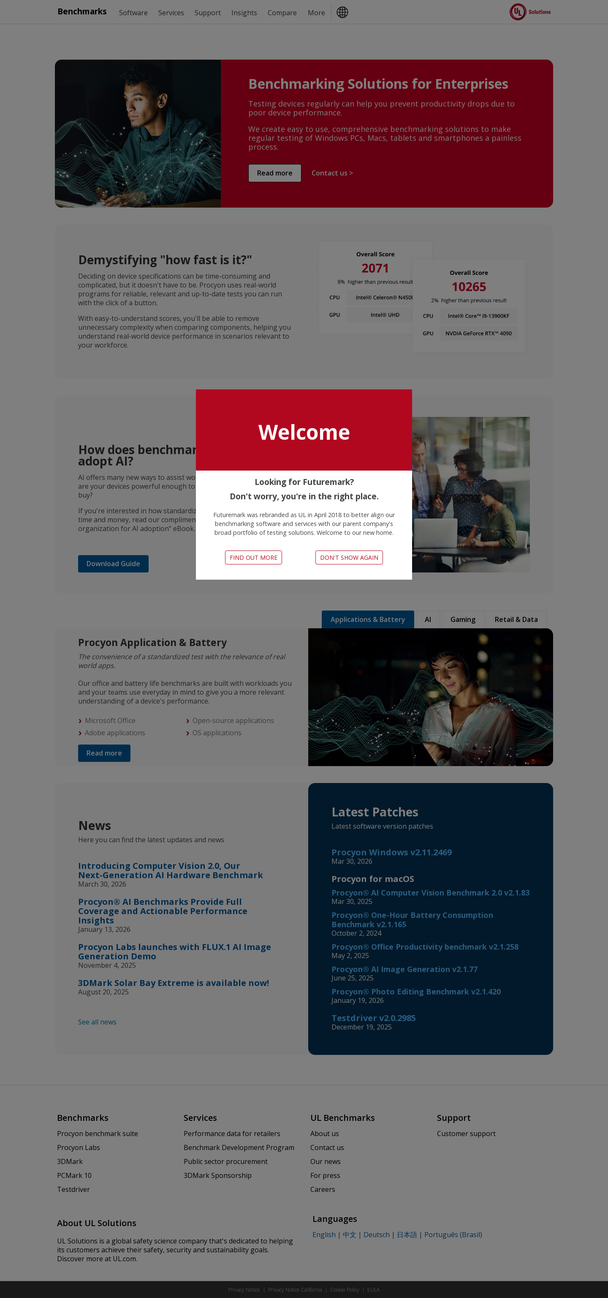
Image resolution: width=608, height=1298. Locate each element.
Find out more (253, 557)
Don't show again (349, 557)
